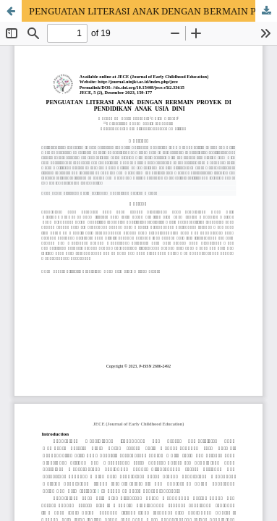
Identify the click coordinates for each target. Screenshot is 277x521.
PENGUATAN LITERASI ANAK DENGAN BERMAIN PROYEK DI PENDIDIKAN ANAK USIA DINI (153, 10)
